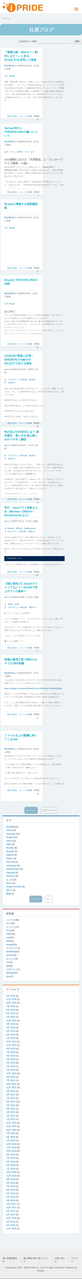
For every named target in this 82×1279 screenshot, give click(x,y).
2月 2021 (10, 1115)
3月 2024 (10, 1031)
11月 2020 (11, 1126)
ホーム (6, 18)
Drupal (12, 76)
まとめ (10, 879)
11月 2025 (11, 999)
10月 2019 (11, 1151)
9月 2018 (10, 1179)
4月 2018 (10, 1196)
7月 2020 (10, 1133)
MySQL (32, 380)
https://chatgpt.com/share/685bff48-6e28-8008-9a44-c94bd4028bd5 (33, 688)
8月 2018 (10, 1183)
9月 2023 (10, 1048)
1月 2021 (10, 1119)
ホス (8, 923)
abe (8, 965)
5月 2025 (10, 1013)
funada (9, 944)
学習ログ (12, 383)
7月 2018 (10, 1186)
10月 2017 (11, 1207)
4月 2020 (10, 1137)
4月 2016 (10, 1225)
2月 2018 (10, 1200)
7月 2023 (10, 1052)
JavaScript (11, 865)
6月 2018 (10, 1189)
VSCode (10, 862)
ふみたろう (11, 969)
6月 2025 (10, 1009)
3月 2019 (10, 1165)
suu (6, 369)
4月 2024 (10, 1027)
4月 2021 (10, 1108)
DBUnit (19, 528)
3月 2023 (10, 1062)
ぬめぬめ (10, 972)
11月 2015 (11, 1228)
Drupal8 (10, 826)
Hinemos (11, 876)
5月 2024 (10, 1024)
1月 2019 (10, 1168)
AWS (9, 844)
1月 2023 (10, 1070)
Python (10, 858)
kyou (8, 976)
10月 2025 (11, 1002)
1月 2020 (10, 1140)
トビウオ (10, 920)
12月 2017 (11, 1204)
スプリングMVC (16, 152)
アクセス (74, 1260)
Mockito (10, 528)
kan (8, 941)
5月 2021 (10, 1105)
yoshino (10, 955)
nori (8, 937)
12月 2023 (11, 1041)
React (9, 883)
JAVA (10, 604)
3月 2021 (10, 1112)
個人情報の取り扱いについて (36, 1260)
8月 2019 (10, 1154)
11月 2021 (11, 1087)
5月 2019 (10, 1161)
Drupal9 (10, 851)
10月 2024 (11, 1020)
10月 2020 (11, 1130)
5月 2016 (10, 1221)
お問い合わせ (60, 1260)
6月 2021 (10, 1101)
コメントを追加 (25, 116)
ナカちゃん (11, 948)
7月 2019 (10, 1158)
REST (9, 890)
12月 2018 (11, 1172)
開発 (8, 893)
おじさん (10, 958)
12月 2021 (11, 1084)
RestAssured (29, 528)
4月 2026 (10, 995)
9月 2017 (10, 1211)
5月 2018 (10, 1193)
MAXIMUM (9, 66)
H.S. (8, 930)
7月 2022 (10, 1080)
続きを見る (12, 116)
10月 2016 (11, 1218)
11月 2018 (11, 1175)
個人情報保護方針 (10, 1260)
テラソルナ (29, 152)
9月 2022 (10, 1077)
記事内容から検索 (28, 41)
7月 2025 (10, 1006)
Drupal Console (14, 886)
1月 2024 (10, 1038)
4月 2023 (10, 1059)
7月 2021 (10, 1098)
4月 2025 (10, 1017)
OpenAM (11, 872)
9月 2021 (10, 1091)
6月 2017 (10, 1214)
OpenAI (10, 855)
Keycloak (11, 833)
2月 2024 (10, 1034)
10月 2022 (11, 1073)
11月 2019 (11, 1147)
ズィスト (10, 927)
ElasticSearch (13, 869)
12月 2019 (11, 1144)
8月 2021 (10, 1094)
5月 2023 (10, 1055)
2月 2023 (10, 1066)
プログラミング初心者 (17, 380)
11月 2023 (11, 1045)
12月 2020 (11, 1122)
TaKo (8, 934)
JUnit (16, 604)
